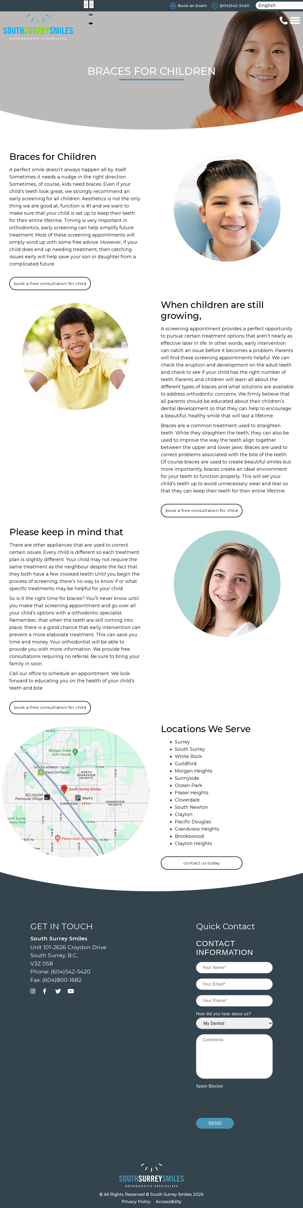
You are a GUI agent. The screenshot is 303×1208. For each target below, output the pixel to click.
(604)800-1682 (62, 980)
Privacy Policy (135, 1201)
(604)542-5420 (234, 5)
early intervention (110, 627)
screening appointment (72, 606)
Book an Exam (192, 5)
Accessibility (169, 1201)
